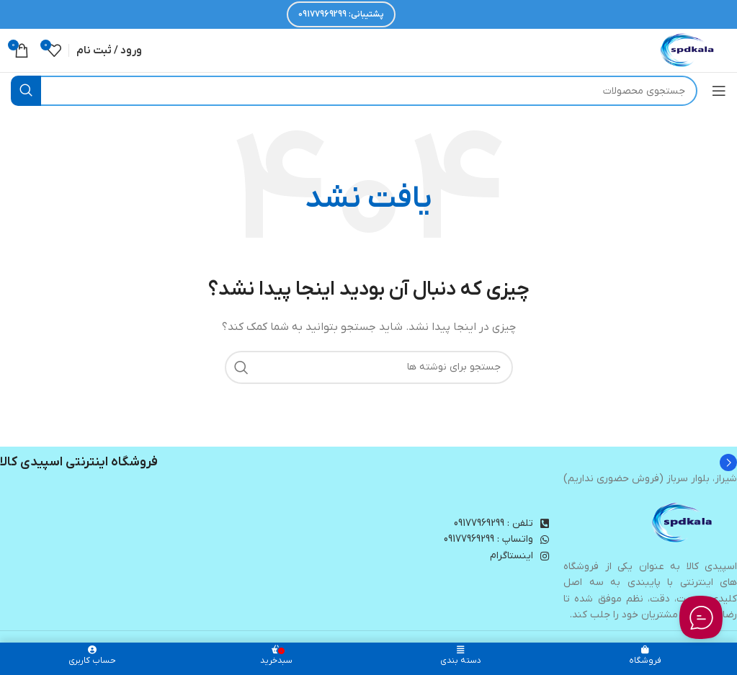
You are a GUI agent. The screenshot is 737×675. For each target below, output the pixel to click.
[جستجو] (354, 91)
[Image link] (683, 522)
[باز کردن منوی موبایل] (719, 90)
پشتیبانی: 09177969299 (341, 14)
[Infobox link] (368, 462)
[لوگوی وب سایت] (688, 50)
